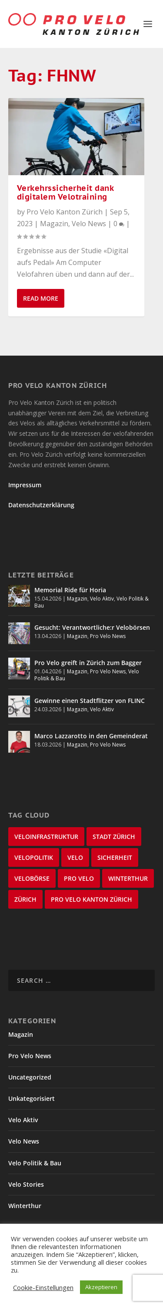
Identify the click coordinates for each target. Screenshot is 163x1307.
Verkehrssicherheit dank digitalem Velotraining (65, 192)
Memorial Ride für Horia (70, 590)
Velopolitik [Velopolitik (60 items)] (33, 857)
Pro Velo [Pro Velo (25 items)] (79, 878)
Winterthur (24, 1206)
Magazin (54, 223)
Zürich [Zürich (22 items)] (25, 899)
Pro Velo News (108, 636)
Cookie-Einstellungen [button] (43, 1287)
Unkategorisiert (31, 1098)
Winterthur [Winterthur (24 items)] (128, 878)
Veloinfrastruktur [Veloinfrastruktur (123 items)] (46, 836)
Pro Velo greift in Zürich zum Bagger (88, 663)
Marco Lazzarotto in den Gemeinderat (91, 736)
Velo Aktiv (102, 598)
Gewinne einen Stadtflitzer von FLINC (89, 700)
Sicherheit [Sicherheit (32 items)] (114, 857)
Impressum (24, 485)
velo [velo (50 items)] (75, 857)
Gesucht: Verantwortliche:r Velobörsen (92, 627)
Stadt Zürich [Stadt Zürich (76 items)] (114, 836)
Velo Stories (26, 1184)
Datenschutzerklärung (41, 505)
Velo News (89, 223)
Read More (40, 298)
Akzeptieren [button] (101, 1287)
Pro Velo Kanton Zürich (65, 212)
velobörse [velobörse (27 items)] (32, 878)
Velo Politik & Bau (34, 1163)
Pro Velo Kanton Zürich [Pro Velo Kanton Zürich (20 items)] (91, 899)
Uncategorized (29, 1077)
